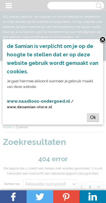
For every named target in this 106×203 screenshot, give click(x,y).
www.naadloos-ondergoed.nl (38, 101)
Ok (93, 117)
